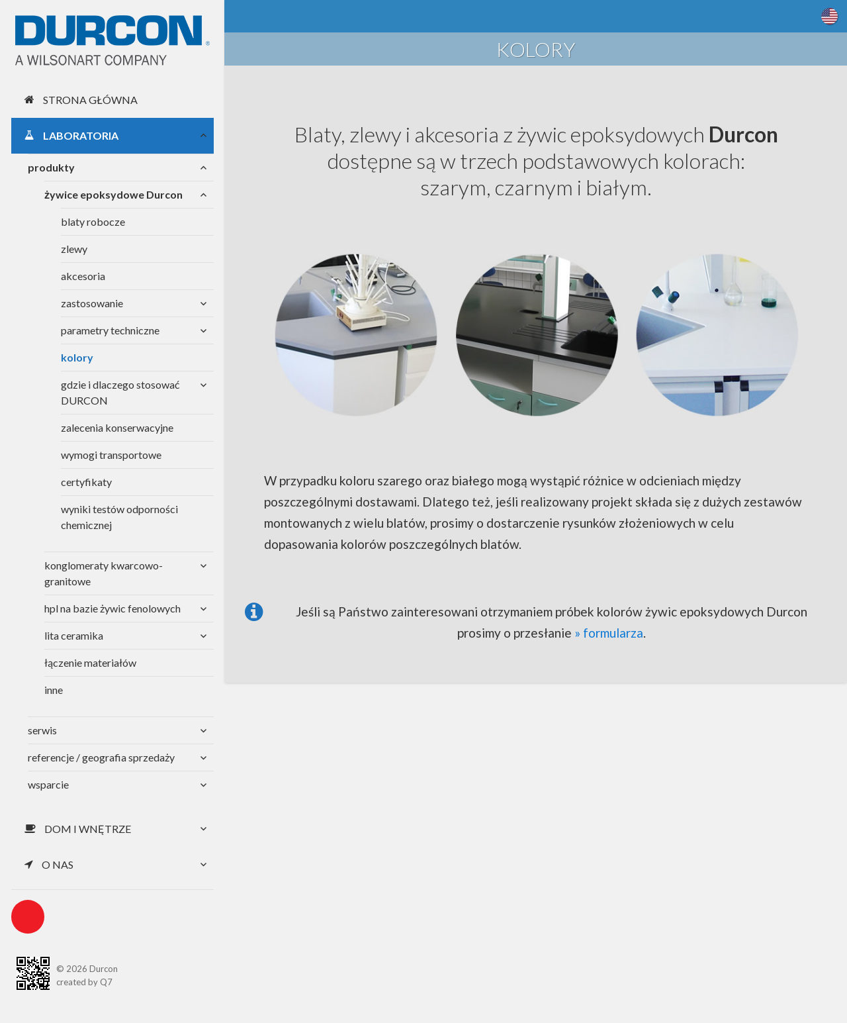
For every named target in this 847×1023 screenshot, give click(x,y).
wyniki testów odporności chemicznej (119, 517)
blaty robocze (93, 221)
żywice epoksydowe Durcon (113, 194)
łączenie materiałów (90, 662)
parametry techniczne (110, 330)
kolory (77, 357)
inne (53, 689)
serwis (42, 730)
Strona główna (81, 99)
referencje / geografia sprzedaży (101, 757)
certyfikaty (86, 481)
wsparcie (48, 784)
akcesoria (83, 275)
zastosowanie (92, 303)
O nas (48, 864)
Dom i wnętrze (77, 828)
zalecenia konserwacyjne (117, 427)
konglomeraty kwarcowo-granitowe (103, 573)
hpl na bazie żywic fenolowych (112, 608)
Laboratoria (71, 135)
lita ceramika (73, 635)
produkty (51, 167)
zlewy (74, 248)
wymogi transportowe (111, 454)
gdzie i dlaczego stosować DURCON (120, 392)
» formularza (608, 632)
